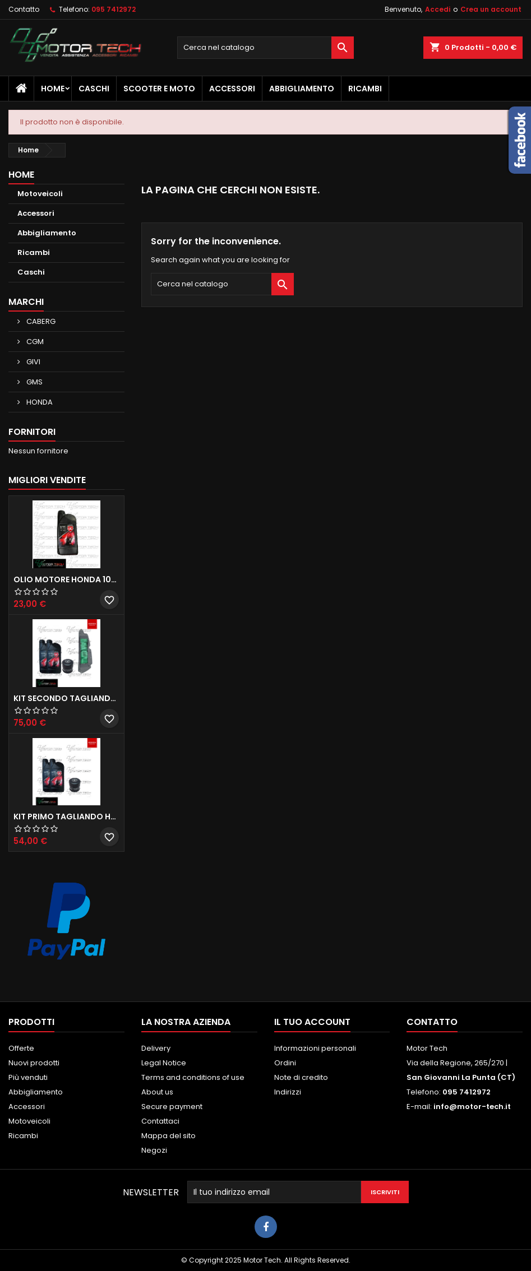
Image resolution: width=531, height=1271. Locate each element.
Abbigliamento (301, 88)
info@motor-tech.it (472, 1106)
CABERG (40, 321)
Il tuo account (312, 1021)
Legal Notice (163, 1062)
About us (157, 1092)
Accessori (232, 88)
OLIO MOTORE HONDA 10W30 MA (66, 579)
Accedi (437, 9)
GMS (34, 382)
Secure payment (171, 1106)
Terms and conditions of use (192, 1077)
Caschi (94, 88)
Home (52, 88)
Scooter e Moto (159, 88)
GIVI (32, 361)
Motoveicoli (40, 193)
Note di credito (301, 1077)
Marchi (26, 301)
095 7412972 (113, 9)
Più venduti (28, 1077)
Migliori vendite (47, 480)
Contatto (23, 9)
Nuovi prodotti (33, 1062)
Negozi (154, 1150)
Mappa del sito (168, 1135)
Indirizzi (287, 1092)
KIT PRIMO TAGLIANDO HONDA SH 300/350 (66, 816)
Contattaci (160, 1121)
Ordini (285, 1062)
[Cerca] (265, 47)
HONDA (39, 402)
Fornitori (32, 431)
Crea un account (490, 9)
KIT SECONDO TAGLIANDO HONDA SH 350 (66, 698)
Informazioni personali (315, 1048)
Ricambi (365, 88)
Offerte (21, 1048)
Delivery (155, 1048)
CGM (34, 341)
